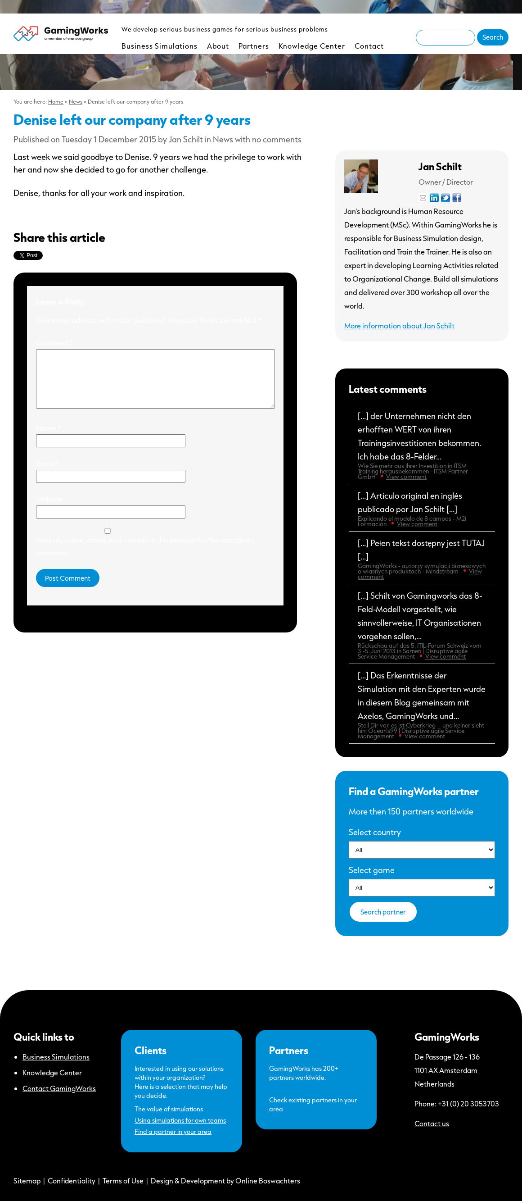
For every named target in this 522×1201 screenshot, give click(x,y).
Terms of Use (123, 1180)
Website (49, 509)
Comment (54, 342)
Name (48, 438)
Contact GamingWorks (59, 1088)
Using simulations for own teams (180, 1120)
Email (47, 474)
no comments (277, 139)
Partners (253, 45)
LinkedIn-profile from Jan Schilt (434, 197)
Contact (369, 45)
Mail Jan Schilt (423, 197)
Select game (372, 869)
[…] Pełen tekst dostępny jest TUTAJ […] (422, 559)
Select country (375, 832)
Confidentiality (71, 1180)
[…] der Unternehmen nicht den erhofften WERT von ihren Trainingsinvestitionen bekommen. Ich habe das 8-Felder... (422, 445)
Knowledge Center (312, 45)
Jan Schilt (186, 139)
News (75, 101)
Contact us (431, 1123)
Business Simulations (160, 45)
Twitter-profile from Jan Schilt (445, 197)
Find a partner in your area (173, 1131)
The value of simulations (169, 1109)
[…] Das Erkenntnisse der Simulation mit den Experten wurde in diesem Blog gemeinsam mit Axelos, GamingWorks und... (422, 705)
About (218, 45)
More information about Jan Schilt (399, 325)
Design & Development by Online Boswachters (225, 1180)
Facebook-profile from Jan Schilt (456, 197)
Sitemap (27, 1180)
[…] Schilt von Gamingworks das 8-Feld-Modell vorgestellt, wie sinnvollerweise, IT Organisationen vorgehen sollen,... (422, 625)
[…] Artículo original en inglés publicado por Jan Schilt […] (422, 509)
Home (55, 101)
